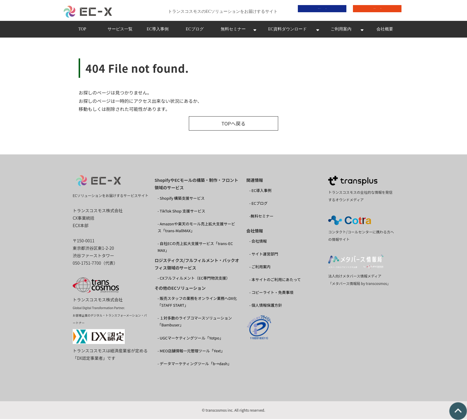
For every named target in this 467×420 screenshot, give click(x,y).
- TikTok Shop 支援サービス (181, 212)
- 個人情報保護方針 (265, 306)
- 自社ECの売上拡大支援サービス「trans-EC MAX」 (195, 248)
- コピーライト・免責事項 (271, 293)
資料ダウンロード (318, 11)
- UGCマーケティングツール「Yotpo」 (190, 339)
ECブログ (195, 31)
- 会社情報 (258, 242)
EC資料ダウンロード (287, 31)
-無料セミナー (261, 217)
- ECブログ (258, 204)
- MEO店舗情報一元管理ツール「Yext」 (191, 351)
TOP (82, 31)
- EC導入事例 (260, 191)
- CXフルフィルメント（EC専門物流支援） (194, 279)
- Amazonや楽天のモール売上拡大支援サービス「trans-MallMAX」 (196, 228)
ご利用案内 (341, 31)
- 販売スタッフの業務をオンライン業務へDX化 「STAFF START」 (197, 303)
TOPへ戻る (233, 125)
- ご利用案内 (259, 268)
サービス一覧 (120, 31)
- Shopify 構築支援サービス (181, 199)
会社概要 (384, 31)
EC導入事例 (158, 31)
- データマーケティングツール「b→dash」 (194, 364)
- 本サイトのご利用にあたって (275, 280)
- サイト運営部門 (263, 255)
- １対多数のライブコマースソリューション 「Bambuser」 (195, 322)
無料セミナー (233, 31)
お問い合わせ (373, 11)
